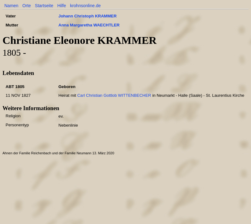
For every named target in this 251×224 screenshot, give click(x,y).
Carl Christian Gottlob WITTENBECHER (114, 95)
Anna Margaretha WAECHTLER (89, 25)
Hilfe (61, 5)
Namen (11, 5)
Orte (26, 5)
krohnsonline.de (85, 5)
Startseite (44, 5)
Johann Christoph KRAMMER (87, 16)
